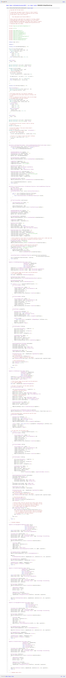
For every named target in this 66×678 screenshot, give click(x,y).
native (35, 5)
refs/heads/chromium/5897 (19, 5)
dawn (7, 5)
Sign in (64, 1)
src (28, 5)
